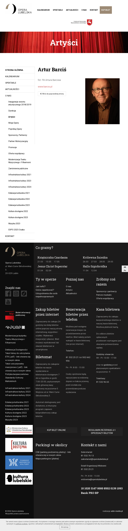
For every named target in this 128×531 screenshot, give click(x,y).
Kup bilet (105, 10)
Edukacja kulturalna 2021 (19, 193)
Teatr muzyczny (18, 9)
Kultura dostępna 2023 (18, 217)
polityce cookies (22, 524)
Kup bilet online (56, 430)
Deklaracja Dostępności (16, 349)
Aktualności (72, 10)
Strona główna (14, 70)
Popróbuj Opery (15, 129)
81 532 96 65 (102, 382)
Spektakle (58, 10)
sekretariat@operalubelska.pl (94, 459)
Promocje (12, 147)
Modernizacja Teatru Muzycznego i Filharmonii (19, 161)
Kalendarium (43, 10)
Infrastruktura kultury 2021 (19, 174)
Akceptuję (64, 527)
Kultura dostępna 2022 (18, 211)
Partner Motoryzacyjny (18, 141)
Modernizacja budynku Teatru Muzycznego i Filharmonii (15, 339)
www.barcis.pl (45, 86)
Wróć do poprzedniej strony (52, 94)
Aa (125, 270)
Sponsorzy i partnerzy (106, 291)
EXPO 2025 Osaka (16, 229)
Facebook (8, 294)
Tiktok (24, 294)
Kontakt (94, 10)
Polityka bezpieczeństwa (16, 374)
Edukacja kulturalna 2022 (19, 199)
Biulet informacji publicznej (23, 313)
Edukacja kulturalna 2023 (19, 205)
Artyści (11, 117)
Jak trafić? (41, 286)
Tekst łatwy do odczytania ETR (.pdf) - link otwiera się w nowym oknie (17, 356)
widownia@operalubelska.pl (94, 479)
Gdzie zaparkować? (45, 290)
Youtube (8, 302)
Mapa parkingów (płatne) (47, 458)
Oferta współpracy (16, 153)
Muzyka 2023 (14, 223)
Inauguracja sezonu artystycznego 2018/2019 (19, 103)
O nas (84, 10)
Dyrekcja (12, 111)
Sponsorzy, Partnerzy (17, 135)
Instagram (16, 294)
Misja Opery (13, 123)
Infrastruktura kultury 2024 (19, 187)
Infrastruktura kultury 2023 (19, 181)
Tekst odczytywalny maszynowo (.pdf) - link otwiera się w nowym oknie (18, 367)
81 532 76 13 (87, 455)
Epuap (18, 328)
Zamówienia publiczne (18, 168)
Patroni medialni (104, 295)
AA (125, 267)
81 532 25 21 (72, 357)
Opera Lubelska (18, 252)
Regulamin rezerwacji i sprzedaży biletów (102, 431)
